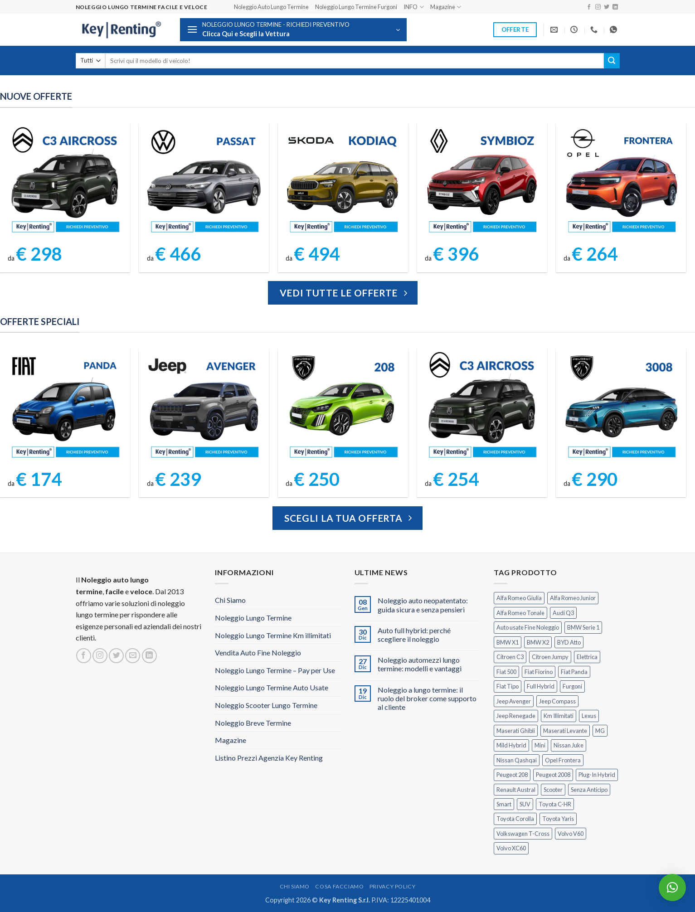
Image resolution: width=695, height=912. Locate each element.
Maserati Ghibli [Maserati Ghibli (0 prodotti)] (515, 730)
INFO (413, 7)
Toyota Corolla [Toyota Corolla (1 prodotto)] (515, 818)
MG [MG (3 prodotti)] (600, 730)
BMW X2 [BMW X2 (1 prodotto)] (538, 642)
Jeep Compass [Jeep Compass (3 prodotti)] (557, 701)
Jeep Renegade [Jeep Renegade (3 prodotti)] (515, 715)
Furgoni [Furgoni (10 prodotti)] (572, 686)
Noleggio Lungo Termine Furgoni (356, 6)
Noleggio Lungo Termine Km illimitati (273, 635)
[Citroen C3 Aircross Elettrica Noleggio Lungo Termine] (64, 181)
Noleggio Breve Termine (253, 722)
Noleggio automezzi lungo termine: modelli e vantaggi (420, 664)
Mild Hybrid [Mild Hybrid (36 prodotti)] (511, 745)
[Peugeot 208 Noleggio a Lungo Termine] (342, 406)
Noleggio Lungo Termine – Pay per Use (275, 670)
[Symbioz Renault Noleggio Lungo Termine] (481, 181)
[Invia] (611, 60)
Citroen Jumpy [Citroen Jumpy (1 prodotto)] (550, 656)
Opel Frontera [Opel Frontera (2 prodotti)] (563, 760)
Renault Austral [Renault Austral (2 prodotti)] (515, 789)
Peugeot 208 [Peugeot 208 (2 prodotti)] (512, 774)
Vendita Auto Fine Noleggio (258, 652)
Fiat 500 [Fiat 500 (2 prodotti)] (506, 671)
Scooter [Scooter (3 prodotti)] (553, 789)
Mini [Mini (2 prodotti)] (540, 745)
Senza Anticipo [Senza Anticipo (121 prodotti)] (589, 789)
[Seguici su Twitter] (606, 7)
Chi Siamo (230, 600)
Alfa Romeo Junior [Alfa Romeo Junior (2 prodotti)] (573, 598)
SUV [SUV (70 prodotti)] (525, 804)
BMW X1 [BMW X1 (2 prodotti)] (507, 642)
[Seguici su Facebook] (589, 7)
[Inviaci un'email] (132, 655)
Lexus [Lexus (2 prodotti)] (589, 715)
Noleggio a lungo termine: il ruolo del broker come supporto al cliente (427, 698)
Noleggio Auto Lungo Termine (271, 6)
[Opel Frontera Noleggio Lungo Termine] (621, 181)
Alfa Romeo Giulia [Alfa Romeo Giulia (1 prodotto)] (519, 598)
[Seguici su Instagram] (598, 7)
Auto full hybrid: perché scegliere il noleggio (414, 634)
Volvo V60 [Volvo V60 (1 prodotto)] (570, 833)
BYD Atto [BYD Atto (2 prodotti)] (569, 642)
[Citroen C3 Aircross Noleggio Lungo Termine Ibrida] (481, 406)
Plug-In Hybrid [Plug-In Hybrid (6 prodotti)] (596, 774)
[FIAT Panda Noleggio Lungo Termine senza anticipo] (64, 406)
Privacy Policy (392, 886)
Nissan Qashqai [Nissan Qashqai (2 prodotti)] (516, 760)
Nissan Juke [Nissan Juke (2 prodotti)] (568, 745)
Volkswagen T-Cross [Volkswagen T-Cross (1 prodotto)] (522, 833)
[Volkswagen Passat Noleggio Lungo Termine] (204, 181)
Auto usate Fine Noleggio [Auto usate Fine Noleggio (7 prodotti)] (527, 627)
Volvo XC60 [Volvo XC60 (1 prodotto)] (511, 848)
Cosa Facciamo (339, 886)
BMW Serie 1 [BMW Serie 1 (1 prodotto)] (583, 627)
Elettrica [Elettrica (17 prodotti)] (587, 656)
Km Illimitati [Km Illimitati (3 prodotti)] (558, 715)
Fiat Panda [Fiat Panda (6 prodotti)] (574, 671)
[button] (293, 29)
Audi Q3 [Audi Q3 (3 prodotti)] (563, 612)
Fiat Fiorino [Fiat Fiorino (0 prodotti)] (539, 671)
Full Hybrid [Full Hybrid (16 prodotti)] (540, 686)
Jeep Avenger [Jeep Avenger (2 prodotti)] (513, 701)
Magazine (445, 7)
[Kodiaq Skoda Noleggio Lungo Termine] (342, 181)
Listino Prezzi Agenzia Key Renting (269, 757)
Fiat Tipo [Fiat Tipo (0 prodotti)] (507, 686)
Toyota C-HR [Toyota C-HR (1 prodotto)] (555, 804)
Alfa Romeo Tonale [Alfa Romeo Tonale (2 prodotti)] (520, 612)
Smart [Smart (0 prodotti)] (503, 804)
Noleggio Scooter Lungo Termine (266, 705)
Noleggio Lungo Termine (253, 617)
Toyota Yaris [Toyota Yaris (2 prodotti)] (558, 818)
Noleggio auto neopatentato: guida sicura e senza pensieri (423, 604)
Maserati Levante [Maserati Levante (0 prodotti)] (565, 730)
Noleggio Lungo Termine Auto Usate (271, 687)
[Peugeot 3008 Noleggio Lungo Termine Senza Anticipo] (621, 406)
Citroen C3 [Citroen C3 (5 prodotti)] (510, 656)
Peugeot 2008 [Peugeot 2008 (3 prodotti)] (553, 774)
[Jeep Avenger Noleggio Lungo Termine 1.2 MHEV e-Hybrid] (204, 406)
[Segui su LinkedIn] (615, 7)
